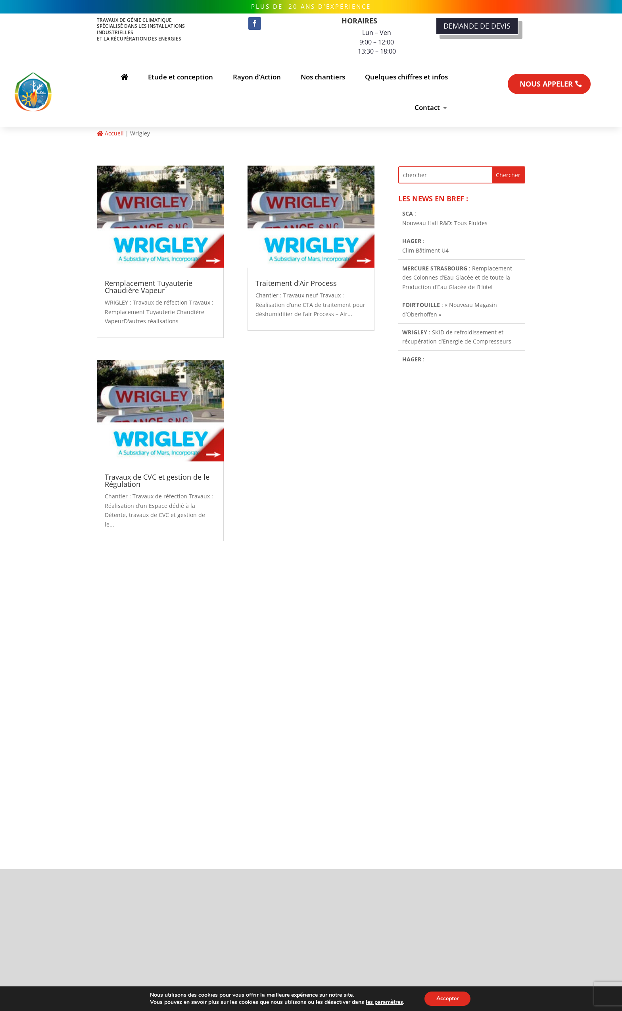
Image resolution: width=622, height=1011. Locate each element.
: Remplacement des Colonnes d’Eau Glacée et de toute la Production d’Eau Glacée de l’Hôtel (457, 279)
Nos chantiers (323, 76)
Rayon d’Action (257, 76)
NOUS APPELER (546, 84)
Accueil (110, 133)
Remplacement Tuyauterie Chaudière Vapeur (148, 286)
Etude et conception (180, 76)
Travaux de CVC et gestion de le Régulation (157, 480)
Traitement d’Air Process (296, 283)
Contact (427, 107)
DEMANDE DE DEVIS (477, 26)
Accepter (447, 998)
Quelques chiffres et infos (406, 76)
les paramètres (384, 1002)
